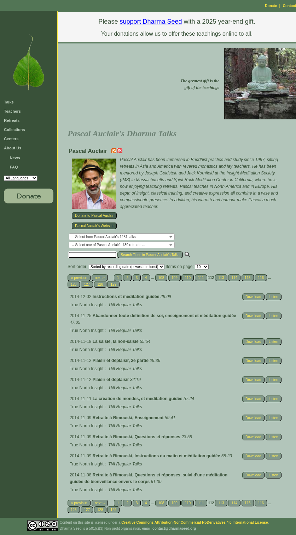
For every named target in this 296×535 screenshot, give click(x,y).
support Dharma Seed (151, 21)
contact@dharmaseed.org (174, 528)
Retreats (11, 120)
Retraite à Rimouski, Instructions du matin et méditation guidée (157, 455)
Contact (289, 6)
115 (248, 278)
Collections (14, 129)
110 (188, 278)
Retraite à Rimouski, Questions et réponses (137, 436)
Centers (11, 139)
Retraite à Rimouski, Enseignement (129, 417)
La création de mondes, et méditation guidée (138, 398)
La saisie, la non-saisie (116, 341)
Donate (271, 6)
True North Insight (87, 304)
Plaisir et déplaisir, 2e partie (121, 360)
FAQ (14, 167)
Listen (273, 297)
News (15, 158)
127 (87, 284)
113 (221, 278)
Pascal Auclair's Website (94, 226)
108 (161, 278)
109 (175, 278)
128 (100, 284)
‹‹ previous (79, 278)
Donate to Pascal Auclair (94, 216)
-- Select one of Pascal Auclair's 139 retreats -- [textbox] (108, 245)
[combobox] (122, 236)
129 (113, 284)
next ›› (100, 278)
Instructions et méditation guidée (127, 296)
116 (261, 278)
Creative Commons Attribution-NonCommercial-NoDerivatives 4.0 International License (194, 522)
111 (201, 278)
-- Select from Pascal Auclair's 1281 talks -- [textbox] (105, 237)
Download (253, 297)
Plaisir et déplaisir (111, 379)
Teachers (12, 111)
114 (234, 278)
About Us (12, 148)
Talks (8, 102)
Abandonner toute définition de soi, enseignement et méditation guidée (164, 315)
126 (74, 284)
